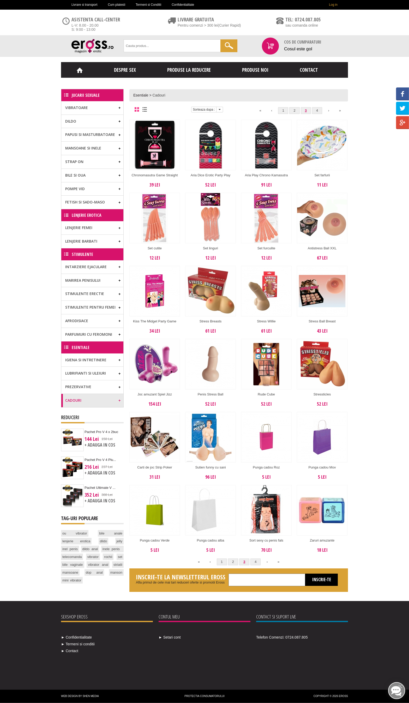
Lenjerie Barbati (81, 241)
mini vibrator (71, 580)
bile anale (110, 533)
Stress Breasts (211, 321)
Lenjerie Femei (78, 227)
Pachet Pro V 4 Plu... (100, 460)
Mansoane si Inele (83, 148)
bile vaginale (72, 565)
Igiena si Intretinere (85, 359)
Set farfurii (322, 175)
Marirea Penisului (82, 280)
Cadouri (159, 95)
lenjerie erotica (76, 541)
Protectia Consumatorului (204, 696)
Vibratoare (76, 107)
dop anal (94, 572)
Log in (333, 5)
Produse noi (255, 70)
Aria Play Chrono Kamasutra (266, 175)
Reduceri (70, 417)
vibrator (93, 557)
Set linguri (210, 248)
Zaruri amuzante (322, 540)
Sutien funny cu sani (210, 467)
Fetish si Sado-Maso (85, 202)
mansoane (70, 572)
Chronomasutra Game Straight (154, 175)
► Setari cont (170, 637)
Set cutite (155, 248)
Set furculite (266, 248)
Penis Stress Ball (210, 394)
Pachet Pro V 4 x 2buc (101, 432)
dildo (103, 541)
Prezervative (78, 386)
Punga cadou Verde (155, 540)
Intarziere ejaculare (86, 266)
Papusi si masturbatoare (90, 134)
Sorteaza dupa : (204, 109)
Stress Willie (266, 321)
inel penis (70, 549)
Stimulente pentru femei (90, 307)
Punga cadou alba (210, 540)
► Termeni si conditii (78, 644)
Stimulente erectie (84, 293)
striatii (117, 565)
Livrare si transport (84, 5)
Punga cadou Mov (322, 467)
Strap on (74, 161)
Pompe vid (75, 188)
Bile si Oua (75, 175)
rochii (108, 557)
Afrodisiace (76, 320)
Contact (309, 70)
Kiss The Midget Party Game (154, 321)
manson (116, 572)
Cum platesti (116, 5)
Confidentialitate (183, 5)
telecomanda (72, 557)
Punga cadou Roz (266, 467)
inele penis (111, 549)
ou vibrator (74, 533)
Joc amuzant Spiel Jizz (154, 394)
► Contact (69, 651)
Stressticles (322, 394)
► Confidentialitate (76, 637)
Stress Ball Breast (322, 321)
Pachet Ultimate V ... (100, 488)
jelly (119, 541)
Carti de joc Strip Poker (154, 467)
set (120, 557)
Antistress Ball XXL (322, 248)
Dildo (70, 121)
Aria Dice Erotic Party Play (210, 175)
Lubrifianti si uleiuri (85, 373)
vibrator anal (98, 565)
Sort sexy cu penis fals (266, 540)
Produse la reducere (189, 70)
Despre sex (125, 70)
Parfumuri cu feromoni (88, 334)
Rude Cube (266, 394)
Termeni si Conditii (148, 5)
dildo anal (90, 549)
